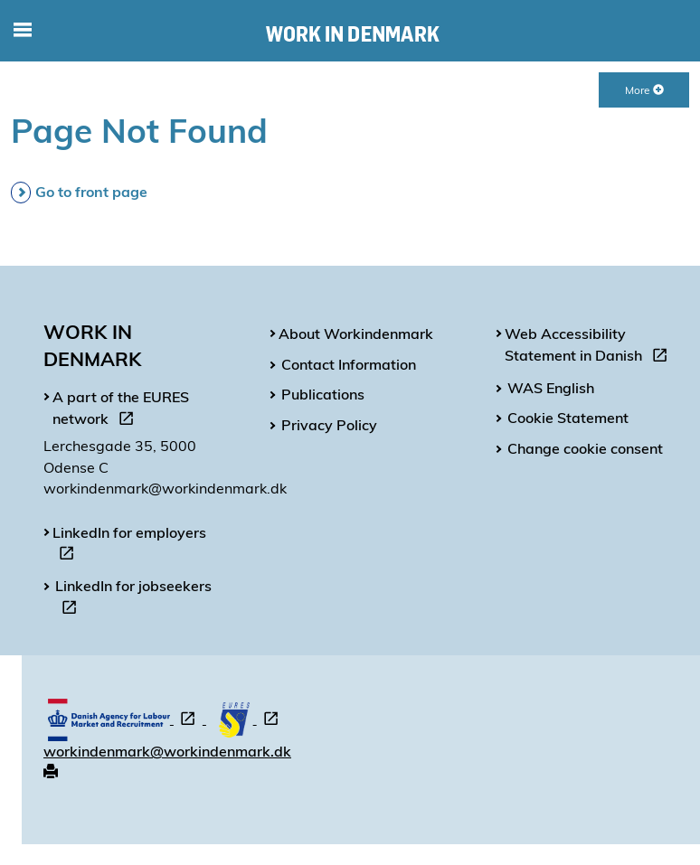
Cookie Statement (568, 418)
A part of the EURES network (120, 410)
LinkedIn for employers (129, 546)
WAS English (550, 388)
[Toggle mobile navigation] (22, 30)
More (644, 90)
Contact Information (348, 364)
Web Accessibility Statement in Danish (590, 347)
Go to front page (91, 192)
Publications (322, 394)
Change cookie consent (585, 448)
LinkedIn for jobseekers (133, 599)
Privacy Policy (329, 425)
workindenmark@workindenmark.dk (167, 751)
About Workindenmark (356, 333)
